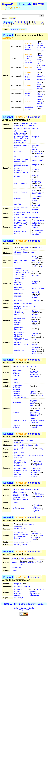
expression (39, 230)
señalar (28, 95)
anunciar (24, 532)
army (33, 260)
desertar (17, 262)
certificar (16, 496)
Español (8, 35)
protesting (35, 344)
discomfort (41, 76)
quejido (17, 464)
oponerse (28, 60)
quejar (27, 80)
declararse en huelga (21, 271)
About (12, 18)
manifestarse (19, 289)
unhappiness (41, 51)
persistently (36, 151)
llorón (24, 220)
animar (16, 210)
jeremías (17, 220)
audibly (40, 449)
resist (23, 303)
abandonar (18, 260)
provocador (18, 320)
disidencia (18, 334)
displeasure (41, 47)
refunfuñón (18, 226)
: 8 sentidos (28, 117)
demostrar (18, 287)
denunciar (17, 156)
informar (17, 538)
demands (35, 275)
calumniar (17, 145)
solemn (32, 420)
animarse (24, 208)
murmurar (23, 183)
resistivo (17, 324)
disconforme (18, 311)
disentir (28, 58)
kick (23, 212)
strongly (40, 160)
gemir (27, 74)
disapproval (34, 416)
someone (35, 347)
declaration (40, 420)
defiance (35, 321)
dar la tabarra (19, 151)
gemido (20, 460)
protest (39, 69)
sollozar (25, 172)
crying (34, 226)
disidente (17, 336)
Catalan (31, 608)
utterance (37, 461)
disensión (17, 343)
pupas (25, 222)
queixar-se (36, 217)
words (39, 61)
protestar (17, 166)
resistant (37, 300)
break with (35, 292)
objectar (17, 545)
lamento (17, 462)
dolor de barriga (20, 135)
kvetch (23, 214)
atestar (23, 494)
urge (38, 93)
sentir (24, 161)
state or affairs (37, 536)
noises (34, 185)
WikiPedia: (18, 29)
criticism (31, 563)
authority (35, 325)
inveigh (20, 598)
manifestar (18, 283)
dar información (20, 536)
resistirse (28, 62)
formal (33, 419)
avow (39, 84)
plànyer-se (32, 455)
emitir (16, 450)
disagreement (35, 414)
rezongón (17, 227)
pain (38, 74)
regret (34, 160)
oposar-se (26, 306)
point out (28, 542)
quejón (23, 224)
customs (35, 296)
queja (24, 231)
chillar (16, 133)
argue (39, 99)
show (34, 190)
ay (15, 460)
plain (28, 212)
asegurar (23, 492)
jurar (23, 498)
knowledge (35, 533)
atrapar (23, 131)
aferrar (16, 131)
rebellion (35, 284)
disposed (35, 317)
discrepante (18, 313)
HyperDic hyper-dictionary (24, 604)
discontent (40, 45)
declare (37, 493)
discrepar (28, 56)
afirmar (15, 492)
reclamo (23, 420)
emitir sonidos (19, 448)
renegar (17, 142)
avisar (16, 534)
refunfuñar (23, 192)
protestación (17, 425)
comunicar (24, 534)
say (33, 145)
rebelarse (17, 284)
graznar (25, 137)
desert (34, 257)
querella (17, 233)
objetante (17, 340)
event (34, 539)
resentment (36, 234)
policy (34, 339)
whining (35, 227)
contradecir (18, 300)
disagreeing (36, 311)
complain (40, 107)
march (34, 288)
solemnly (40, 88)
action (39, 59)
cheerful (35, 210)
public (34, 351)
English (16, 608)
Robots (27, 610)
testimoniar (17, 499)
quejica (16, 224)
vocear (23, 142)
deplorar (17, 159)
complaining (36, 182)
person (36, 220)
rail (15, 598)
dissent (29, 303)
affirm (39, 82)
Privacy (20, 610)
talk (33, 175)
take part (35, 282)
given (42, 220)
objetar (27, 94)
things (34, 147)
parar (22, 278)
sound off (35, 212)
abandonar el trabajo (19, 270)
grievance (37, 232)
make (34, 180)
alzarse (17, 281)
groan (16, 452)
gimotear (17, 137)
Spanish (24, 4)
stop (33, 271)
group (34, 353)
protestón (17, 222)
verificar (25, 499)
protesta (17, 231)
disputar (23, 133)
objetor (16, 315)
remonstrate (18, 542)
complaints (41, 43)
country (35, 258)
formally (40, 86)
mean (38, 145)
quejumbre (18, 466)
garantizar (16, 498)
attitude (40, 194)
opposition (40, 55)
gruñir (27, 76)
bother (34, 150)
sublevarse (18, 297)
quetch (16, 214)
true (34, 499)
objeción (17, 344)
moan (22, 452)
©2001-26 (8, 604)
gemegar (17, 455)
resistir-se (17, 308)
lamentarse (29, 45)
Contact (41, 604)
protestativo (18, 329)
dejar (25, 260)
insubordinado (19, 318)
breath (39, 187)
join (39, 262)
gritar (16, 138)
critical (34, 194)
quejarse (28, 49)
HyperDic (9, 4)
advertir (17, 532)
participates (36, 349)
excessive (37, 222)
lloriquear (17, 172)
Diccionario (8, 22)
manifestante (19, 338)
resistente (17, 322)
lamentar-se (18, 217)
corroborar (24, 496)
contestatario (19, 332)
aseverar (16, 494)
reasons (40, 95)
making (40, 408)
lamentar (28, 47)
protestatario (18, 328)
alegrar (16, 208)
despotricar (29, 108)
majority (35, 315)
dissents (35, 335)
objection (35, 422)
